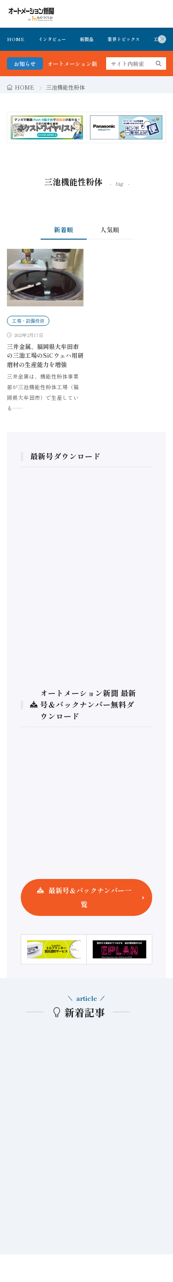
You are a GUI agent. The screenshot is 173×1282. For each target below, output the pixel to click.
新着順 (63, 229)
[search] (158, 63)
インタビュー (52, 39)
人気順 (109, 229)
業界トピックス (123, 39)
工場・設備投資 (28, 320)
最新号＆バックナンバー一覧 (89, 897)
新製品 (87, 39)
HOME (15, 39)
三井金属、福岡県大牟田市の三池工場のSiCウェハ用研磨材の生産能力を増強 (45, 355)
